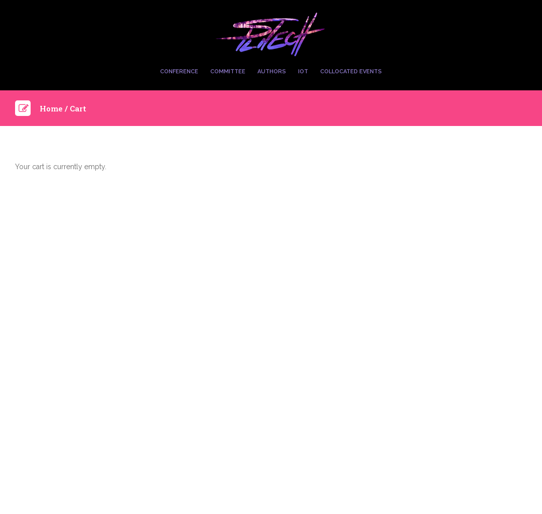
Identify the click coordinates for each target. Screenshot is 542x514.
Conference (179, 71)
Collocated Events (351, 71)
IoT (303, 71)
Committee (227, 71)
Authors (271, 71)
